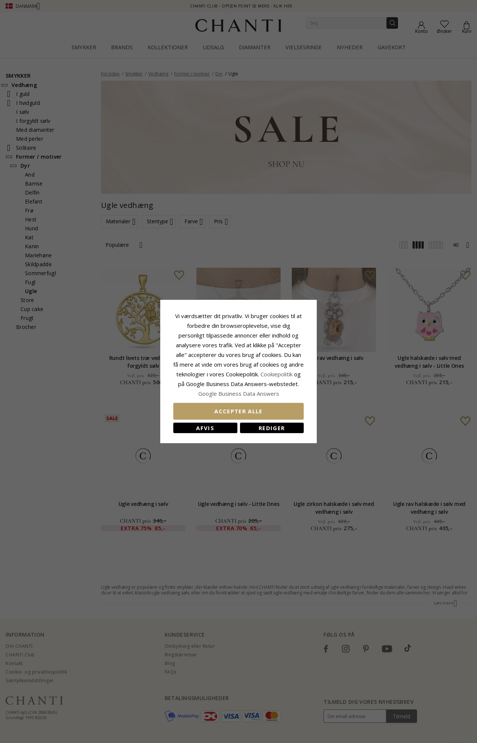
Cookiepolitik (276, 374)
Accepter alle (238, 411)
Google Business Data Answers (238, 393)
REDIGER (272, 428)
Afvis (205, 428)
